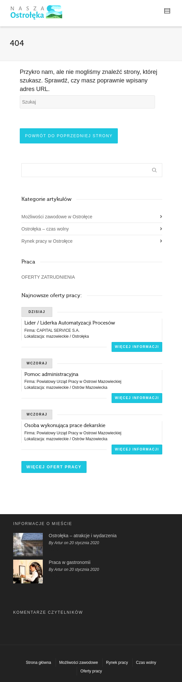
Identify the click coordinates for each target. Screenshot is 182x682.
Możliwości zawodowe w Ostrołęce (56, 216)
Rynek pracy (117, 662)
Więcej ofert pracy (54, 467)
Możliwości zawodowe (78, 662)
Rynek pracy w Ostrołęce (47, 241)
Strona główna (38, 662)
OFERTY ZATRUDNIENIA (48, 277)
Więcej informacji (137, 347)
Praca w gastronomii (70, 562)
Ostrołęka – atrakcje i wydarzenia (83, 535)
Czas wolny (146, 662)
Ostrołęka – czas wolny (45, 229)
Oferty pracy (91, 671)
